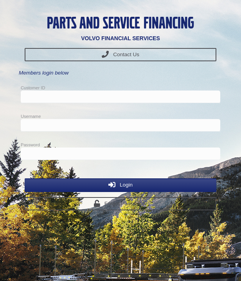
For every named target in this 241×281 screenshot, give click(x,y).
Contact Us (120, 54)
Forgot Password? (120, 203)
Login (120, 184)
